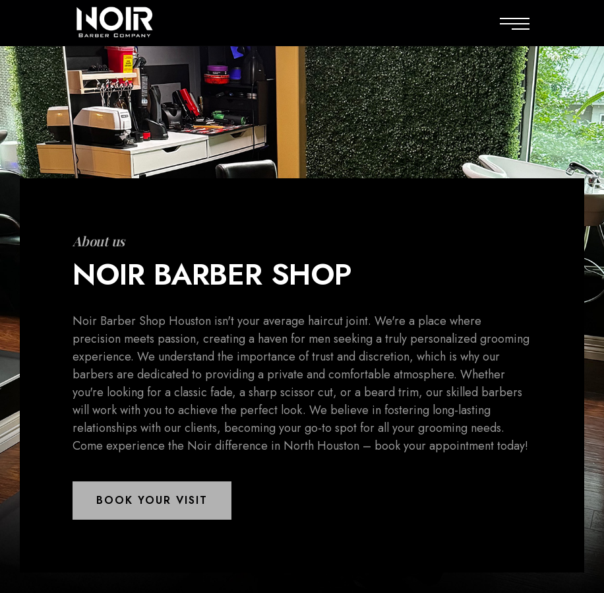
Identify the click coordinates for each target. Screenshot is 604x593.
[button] (152, 500)
